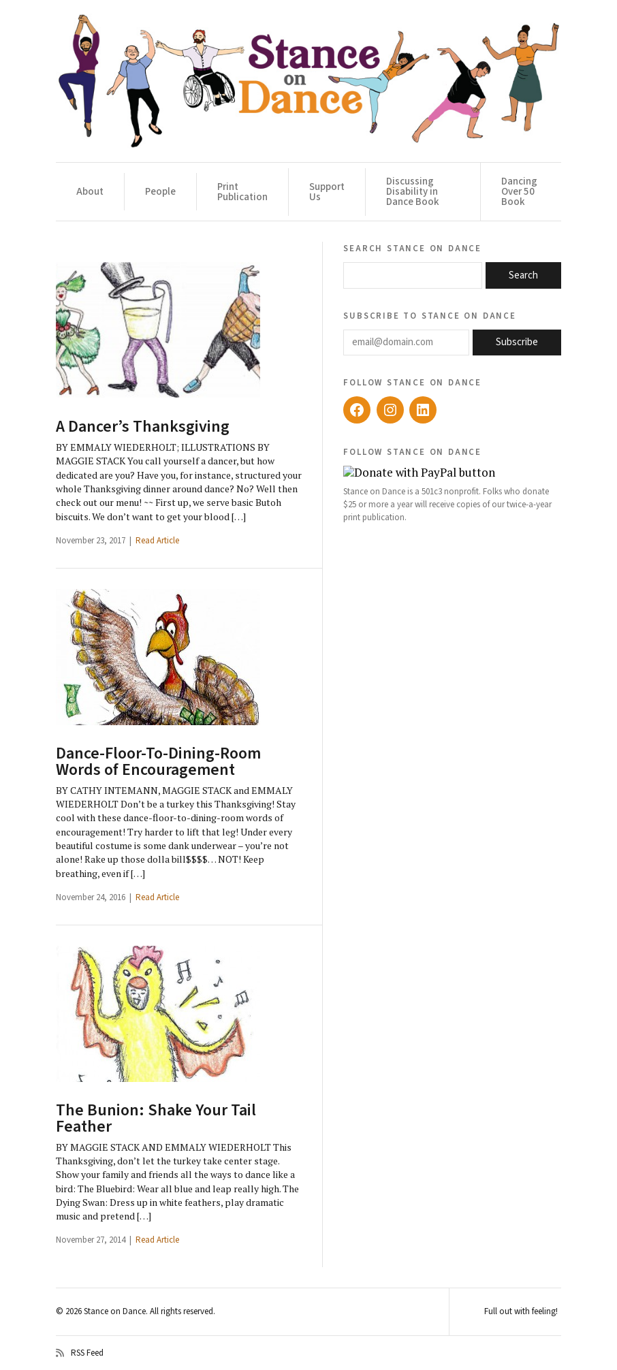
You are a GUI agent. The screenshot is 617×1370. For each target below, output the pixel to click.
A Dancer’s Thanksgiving (143, 427)
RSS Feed (80, 1353)
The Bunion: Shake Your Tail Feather (156, 1118)
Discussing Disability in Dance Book (412, 191)
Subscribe (517, 342)
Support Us (327, 192)
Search (523, 275)
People (160, 192)
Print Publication (242, 192)
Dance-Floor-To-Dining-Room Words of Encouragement (158, 762)
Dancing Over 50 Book (519, 191)
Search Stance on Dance (412, 248)
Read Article (157, 541)
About (90, 192)
